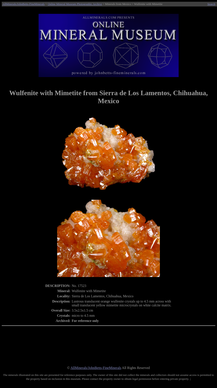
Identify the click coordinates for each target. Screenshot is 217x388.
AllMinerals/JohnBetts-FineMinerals (23, 4)
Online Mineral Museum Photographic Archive (75, 4)
